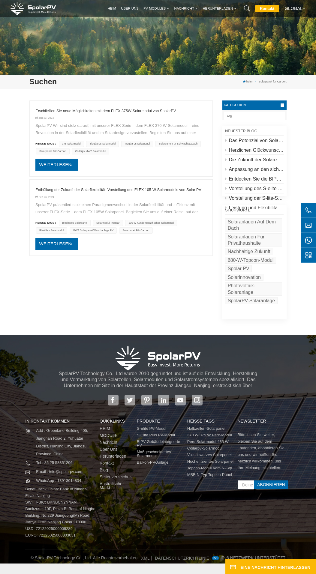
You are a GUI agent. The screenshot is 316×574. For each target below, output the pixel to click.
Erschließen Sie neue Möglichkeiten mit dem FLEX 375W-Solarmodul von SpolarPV (105, 111)
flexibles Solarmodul (51, 230)
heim (112, 8)
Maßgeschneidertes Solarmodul (154, 464)
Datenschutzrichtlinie (182, 568)
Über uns (130, 8)
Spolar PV (238, 290)
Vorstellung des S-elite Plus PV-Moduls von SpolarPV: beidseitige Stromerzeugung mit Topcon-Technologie (254, 191)
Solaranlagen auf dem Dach (252, 247)
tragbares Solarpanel (137, 143)
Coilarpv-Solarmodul (205, 459)
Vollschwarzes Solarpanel (209, 466)
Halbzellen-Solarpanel (206, 439)
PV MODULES (154, 8)
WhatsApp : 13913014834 (58, 491)
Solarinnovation (244, 299)
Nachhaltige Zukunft (249, 273)
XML (145, 568)
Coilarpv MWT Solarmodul (90, 151)
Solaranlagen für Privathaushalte (246, 262)
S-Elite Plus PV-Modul (156, 446)
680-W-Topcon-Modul (251, 282)
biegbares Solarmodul (103, 143)
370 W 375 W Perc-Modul (209, 446)
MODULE (109, 446)
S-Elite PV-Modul (151, 439)
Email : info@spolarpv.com (59, 482)
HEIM (105, 439)
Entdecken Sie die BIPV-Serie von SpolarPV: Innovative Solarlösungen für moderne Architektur (254, 181)
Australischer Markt (112, 496)
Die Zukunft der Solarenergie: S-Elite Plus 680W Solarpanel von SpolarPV (254, 162)
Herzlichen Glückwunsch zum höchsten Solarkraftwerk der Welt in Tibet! (254, 152)
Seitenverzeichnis (116, 487)
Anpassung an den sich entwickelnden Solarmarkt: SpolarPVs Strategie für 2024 (254, 172)
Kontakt (267, 8)
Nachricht (184, 8)
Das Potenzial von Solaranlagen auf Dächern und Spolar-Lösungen (254, 142)
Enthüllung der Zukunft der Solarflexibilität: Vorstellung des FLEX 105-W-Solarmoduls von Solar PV (118, 190)
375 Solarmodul (71, 143)
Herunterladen (218, 8)
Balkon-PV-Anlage (153, 473)
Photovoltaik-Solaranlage (242, 311)
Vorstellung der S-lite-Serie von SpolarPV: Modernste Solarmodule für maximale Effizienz (254, 200)
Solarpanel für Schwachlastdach (178, 143)
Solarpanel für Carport (52, 151)
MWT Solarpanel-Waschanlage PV (93, 230)
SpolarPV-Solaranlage (251, 322)
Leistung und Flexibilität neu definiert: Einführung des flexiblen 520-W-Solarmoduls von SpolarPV (254, 210)
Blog (229, 116)
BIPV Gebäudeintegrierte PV (158, 454)
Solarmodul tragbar (107, 222)
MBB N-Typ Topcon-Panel (209, 485)
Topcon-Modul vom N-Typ (209, 479)
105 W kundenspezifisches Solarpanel (151, 222)
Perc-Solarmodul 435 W (208, 452)
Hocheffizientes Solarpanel (210, 472)
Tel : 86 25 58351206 (54, 473)
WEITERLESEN (55, 164)
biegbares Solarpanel (74, 222)
